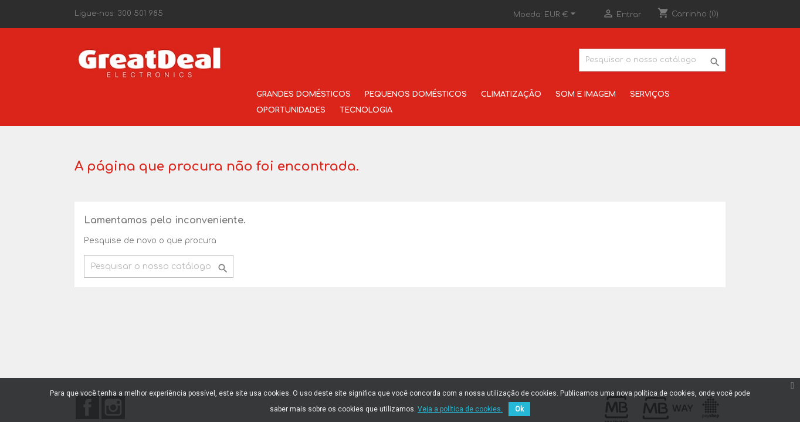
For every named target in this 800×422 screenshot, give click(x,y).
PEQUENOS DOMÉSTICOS (416, 94)
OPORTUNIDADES (291, 110)
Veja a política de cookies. (460, 409)
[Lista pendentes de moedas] (561, 15)
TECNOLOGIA (366, 110)
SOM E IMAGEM (585, 94)
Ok (519, 409)
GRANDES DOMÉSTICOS (303, 94)
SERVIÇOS (650, 94)
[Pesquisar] (652, 60)
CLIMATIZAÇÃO (511, 94)
